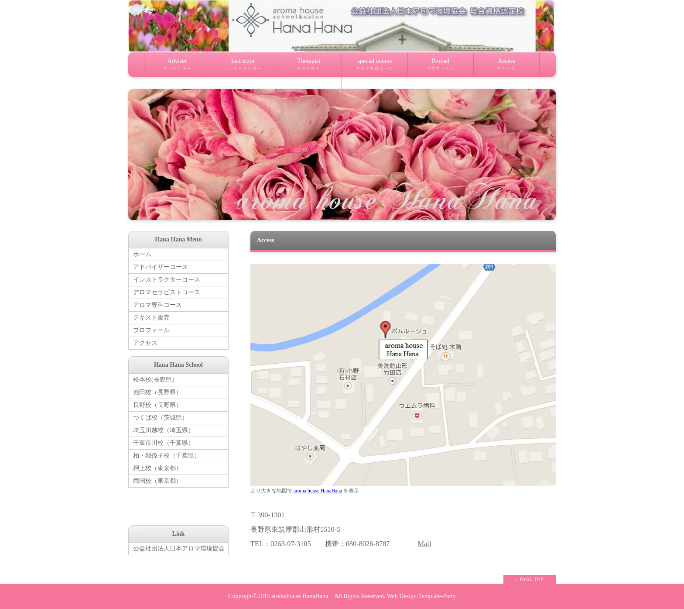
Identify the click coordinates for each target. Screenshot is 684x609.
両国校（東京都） (157, 481)
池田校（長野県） (157, 392)
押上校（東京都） (157, 468)
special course (374, 67)
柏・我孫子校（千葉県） (166, 455)
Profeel (440, 67)
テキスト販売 (151, 317)
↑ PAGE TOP (530, 579)
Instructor (243, 67)
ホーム (142, 254)
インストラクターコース (166, 279)
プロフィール (151, 330)
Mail (424, 544)
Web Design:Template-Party (420, 596)
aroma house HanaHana (318, 491)
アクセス (145, 343)
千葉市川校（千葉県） (163, 443)
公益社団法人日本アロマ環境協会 (179, 548)
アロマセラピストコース (166, 292)
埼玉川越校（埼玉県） (163, 430)
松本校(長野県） (155, 379)
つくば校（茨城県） (160, 417)
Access (506, 67)
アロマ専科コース (157, 305)
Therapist (309, 67)
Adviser (177, 67)
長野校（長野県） (157, 405)
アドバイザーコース (160, 267)
